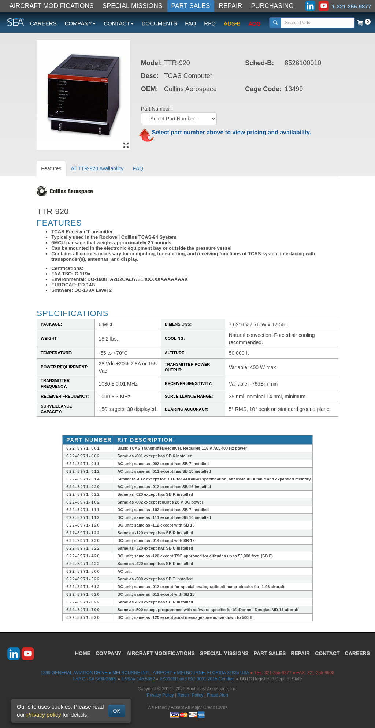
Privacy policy (43, 715)
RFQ (210, 23)
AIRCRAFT (160, 653)
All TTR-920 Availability (97, 168)
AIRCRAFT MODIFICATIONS (52, 6)
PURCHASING (272, 6)
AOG (255, 23)
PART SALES (190, 6)
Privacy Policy (160, 695)
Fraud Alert (217, 695)
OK (116, 711)
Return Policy (191, 695)
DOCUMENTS (159, 23)
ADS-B (232, 23)
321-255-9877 (278, 672)
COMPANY (109, 653)
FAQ (190, 23)
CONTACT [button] (118, 23)
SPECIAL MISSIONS (133, 6)
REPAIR (230, 6)
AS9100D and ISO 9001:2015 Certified (197, 678)
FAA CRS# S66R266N (94, 678)
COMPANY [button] (80, 23)
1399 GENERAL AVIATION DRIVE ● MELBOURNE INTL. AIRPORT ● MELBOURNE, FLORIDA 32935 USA (145, 672)
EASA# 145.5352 (138, 678)
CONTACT (327, 653)
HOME (82, 653)
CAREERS (43, 23)
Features (51, 168)
